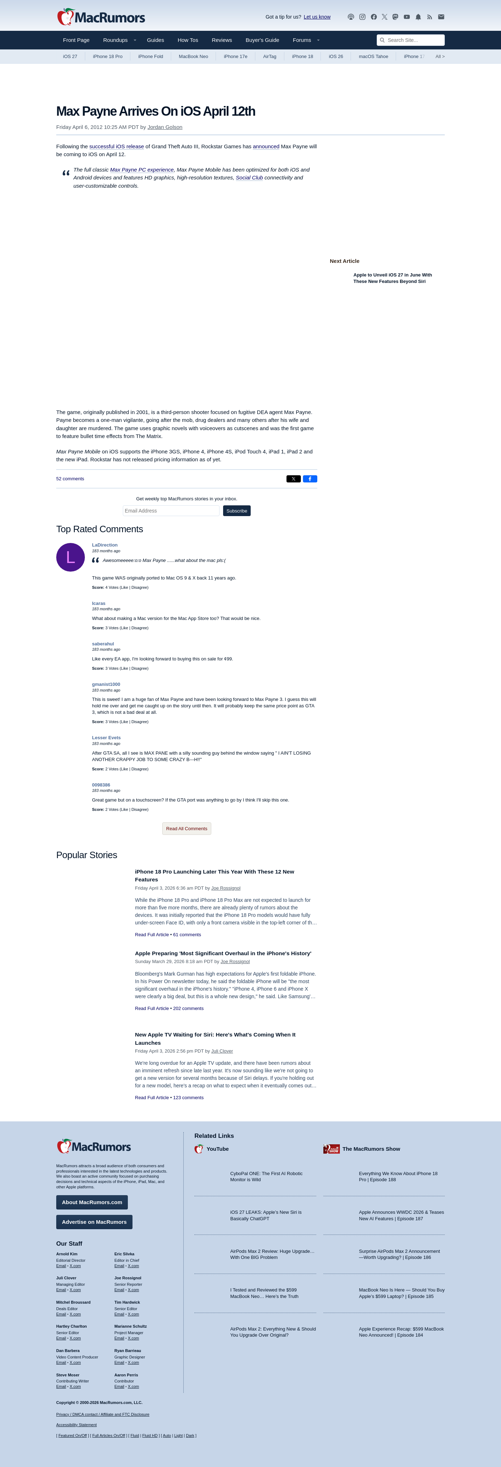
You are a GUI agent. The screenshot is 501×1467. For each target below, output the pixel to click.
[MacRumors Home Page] (101, 17)
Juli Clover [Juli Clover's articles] (66, 1276)
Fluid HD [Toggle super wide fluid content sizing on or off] (150, 1435)
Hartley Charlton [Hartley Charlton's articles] (71, 1324)
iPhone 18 (302, 56)
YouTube (218, 1147)
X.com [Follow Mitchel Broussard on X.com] (75, 1312)
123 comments (188, 1097)
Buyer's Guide (262, 40)
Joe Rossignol (226, 888)
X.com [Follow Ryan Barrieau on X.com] (133, 1360)
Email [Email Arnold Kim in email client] (61, 1263)
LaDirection (105, 545)
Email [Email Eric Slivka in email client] (120, 1263)
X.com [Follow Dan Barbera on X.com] (75, 1360)
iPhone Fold (150, 56)
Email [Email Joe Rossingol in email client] (120, 1288)
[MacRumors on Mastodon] (395, 17)
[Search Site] (411, 40)
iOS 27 (70, 56)
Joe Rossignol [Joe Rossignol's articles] (128, 1276)
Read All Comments (186, 828)
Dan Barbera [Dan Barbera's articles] (68, 1349)
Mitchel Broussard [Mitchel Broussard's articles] (73, 1300)
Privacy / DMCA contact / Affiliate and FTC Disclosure (102, 1414)
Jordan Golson (165, 127)
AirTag (269, 56)
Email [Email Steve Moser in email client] (61, 1384)
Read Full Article (152, 934)
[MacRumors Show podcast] (351, 17)
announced (266, 146)
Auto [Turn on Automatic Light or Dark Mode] (167, 1435)
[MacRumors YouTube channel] (406, 17)
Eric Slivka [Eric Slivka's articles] (125, 1252)
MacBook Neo (193, 56)
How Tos (188, 40)
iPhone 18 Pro (107, 56)
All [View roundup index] (440, 56)
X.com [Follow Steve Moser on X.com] (75, 1384)
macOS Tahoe (373, 56)
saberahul (103, 643)
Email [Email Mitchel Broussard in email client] (61, 1312)
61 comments (187, 934)
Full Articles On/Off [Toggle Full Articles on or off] (108, 1435)
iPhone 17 (414, 56)
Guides (155, 40)
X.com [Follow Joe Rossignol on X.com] (133, 1288)
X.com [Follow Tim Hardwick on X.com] (133, 1312)
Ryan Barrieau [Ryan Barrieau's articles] (128, 1349)
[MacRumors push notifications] (418, 17)
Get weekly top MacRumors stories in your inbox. (186, 498)
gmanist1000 (106, 684)
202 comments (188, 1016)
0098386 (101, 785)
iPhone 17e (235, 56)
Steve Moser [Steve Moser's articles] (68, 1373)
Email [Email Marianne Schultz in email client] (120, 1336)
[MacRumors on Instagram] (362, 17)
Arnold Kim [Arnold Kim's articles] (66, 1252)
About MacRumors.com (92, 1200)
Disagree (139, 587)
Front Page (76, 40)
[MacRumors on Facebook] (373, 17)
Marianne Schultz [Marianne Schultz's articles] (131, 1324)
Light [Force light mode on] (178, 1435)
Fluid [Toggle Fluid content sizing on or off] (134, 1435)
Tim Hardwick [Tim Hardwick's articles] (127, 1300)
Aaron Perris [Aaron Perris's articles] (126, 1373)
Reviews (222, 40)
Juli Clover (222, 1051)
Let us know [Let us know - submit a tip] (317, 17)
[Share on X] (293, 478)
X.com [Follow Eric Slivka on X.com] (133, 1263)
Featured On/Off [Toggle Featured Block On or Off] (72, 1435)
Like (124, 587)
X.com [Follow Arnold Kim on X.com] (75, 1263)
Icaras (99, 603)
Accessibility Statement (76, 1425)
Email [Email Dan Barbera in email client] (61, 1360)
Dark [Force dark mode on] (190, 1435)
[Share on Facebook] (310, 478)
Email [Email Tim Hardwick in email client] (120, 1312)
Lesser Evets (106, 737)
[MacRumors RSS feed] (429, 17)
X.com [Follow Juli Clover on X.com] (75, 1288)
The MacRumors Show (371, 1147)
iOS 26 (336, 56)
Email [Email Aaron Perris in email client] (120, 1384)
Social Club (249, 177)
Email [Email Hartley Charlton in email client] (61, 1336)
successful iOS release (117, 146)
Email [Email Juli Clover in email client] (61, 1288)
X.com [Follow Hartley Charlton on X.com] (75, 1336)
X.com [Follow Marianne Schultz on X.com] (133, 1336)
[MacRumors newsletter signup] (441, 17)
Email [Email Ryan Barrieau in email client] (120, 1360)
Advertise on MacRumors (94, 1220)
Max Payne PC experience (142, 170)
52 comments (70, 478)
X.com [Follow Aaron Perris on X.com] (133, 1384)
